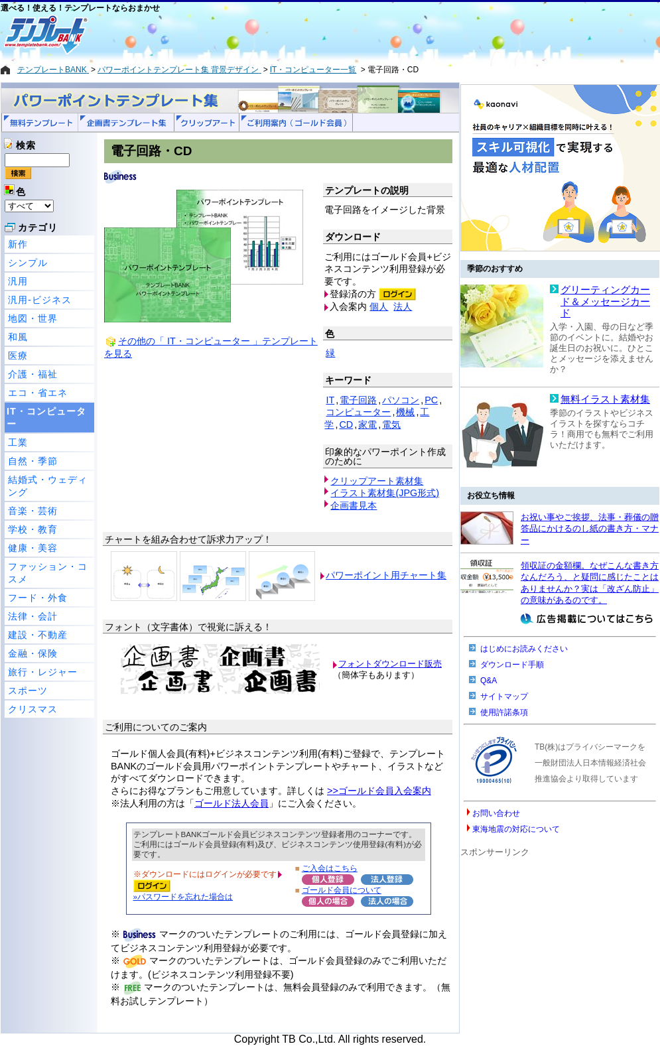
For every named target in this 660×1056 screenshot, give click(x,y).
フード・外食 (38, 597)
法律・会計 (33, 616)
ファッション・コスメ (48, 572)
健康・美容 (33, 548)
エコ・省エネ (38, 392)
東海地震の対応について (516, 829)
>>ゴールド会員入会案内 (379, 790)
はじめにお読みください (524, 648)
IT (330, 400)
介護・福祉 (33, 374)
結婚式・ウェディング (48, 485)
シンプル (28, 262)
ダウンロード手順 (512, 664)
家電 (367, 424)
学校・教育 (33, 529)
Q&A (488, 680)
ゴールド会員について (341, 890)
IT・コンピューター (46, 417)
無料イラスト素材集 (605, 399)
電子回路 (358, 400)
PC (431, 400)
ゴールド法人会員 (231, 803)
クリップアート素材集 (376, 481)
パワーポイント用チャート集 (386, 575)
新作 (18, 244)
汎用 (18, 281)
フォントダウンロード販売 (390, 664)
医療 (18, 355)
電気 (391, 424)
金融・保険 (33, 653)
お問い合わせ (496, 813)
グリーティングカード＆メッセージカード (605, 301)
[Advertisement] (282, 34)
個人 (378, 306)
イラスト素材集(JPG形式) (384, 493)
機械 (405, 412)
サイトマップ (504, 696)
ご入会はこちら (330, 868)
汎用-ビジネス (40, 300)
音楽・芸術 (33, 510)
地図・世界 (33, 318)
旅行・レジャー (43, 672)
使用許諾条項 (504, 712)
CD (346, 424)
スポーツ (28, 690)
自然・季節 (33, 461)
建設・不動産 (38, 634)
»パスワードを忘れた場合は (183, 896)
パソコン (400, 400)
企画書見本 (353, 505)
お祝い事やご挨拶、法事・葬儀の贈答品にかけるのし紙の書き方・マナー (590, 528)
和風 (18, 337)
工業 (18, 442)
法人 (402, 306)
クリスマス (33, 709)
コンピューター (358, 412)
